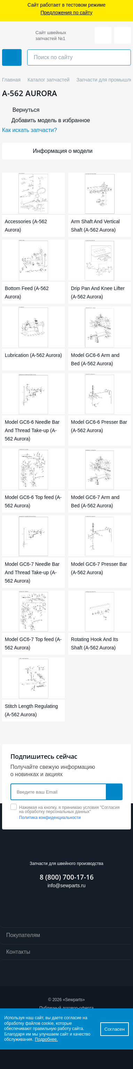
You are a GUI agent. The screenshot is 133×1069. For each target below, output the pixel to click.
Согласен (114, 1029)
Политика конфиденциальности (50, 817)
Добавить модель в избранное (50, 120)
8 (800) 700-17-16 (67, 877)
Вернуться (26, 110)
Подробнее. (46, 1039)
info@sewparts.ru (66, 885)
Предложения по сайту (66, 12)
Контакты (66, 952)
